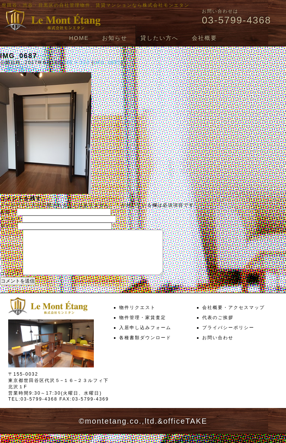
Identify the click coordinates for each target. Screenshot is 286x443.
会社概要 (204, 38)
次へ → (28, 68)
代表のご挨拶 (217, 326)
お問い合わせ (217, 346)
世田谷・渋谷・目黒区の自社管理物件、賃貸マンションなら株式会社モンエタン (96, 5)
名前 (7, 212)
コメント (10, 282)
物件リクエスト (137, 316)
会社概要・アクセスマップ (233, 316)
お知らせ (114, 38)
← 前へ (9, 68)
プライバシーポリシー (228, 336)
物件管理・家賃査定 (142, 326)
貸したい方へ (159, 38)
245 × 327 (76, 62)
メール (10, 219)
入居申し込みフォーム (145, 336)
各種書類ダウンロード (145, 346)
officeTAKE (185, 430)
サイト (8, 226)
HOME (79, 38)
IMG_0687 (107, 62)
